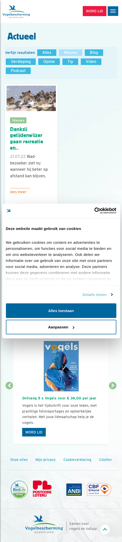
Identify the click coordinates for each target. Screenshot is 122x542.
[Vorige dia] (9, 415)
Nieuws (70, 52)
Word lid (34, 432)
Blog (94, 52)
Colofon (105, 460)
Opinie (49, 61)
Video (91, 61)
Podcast (18, 70)
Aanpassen (61, 327)
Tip (70, 61)
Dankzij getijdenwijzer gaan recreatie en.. (26, 138)
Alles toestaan (61, 310)
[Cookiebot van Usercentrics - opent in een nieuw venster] (94, 211)
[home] (25, 11)
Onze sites (19, 460)
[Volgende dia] (112, 415)
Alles (46, 52)
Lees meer (18, 192)
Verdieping (21, 61)
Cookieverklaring (77, 460)
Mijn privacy (45, 460)
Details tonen (94, 294)
